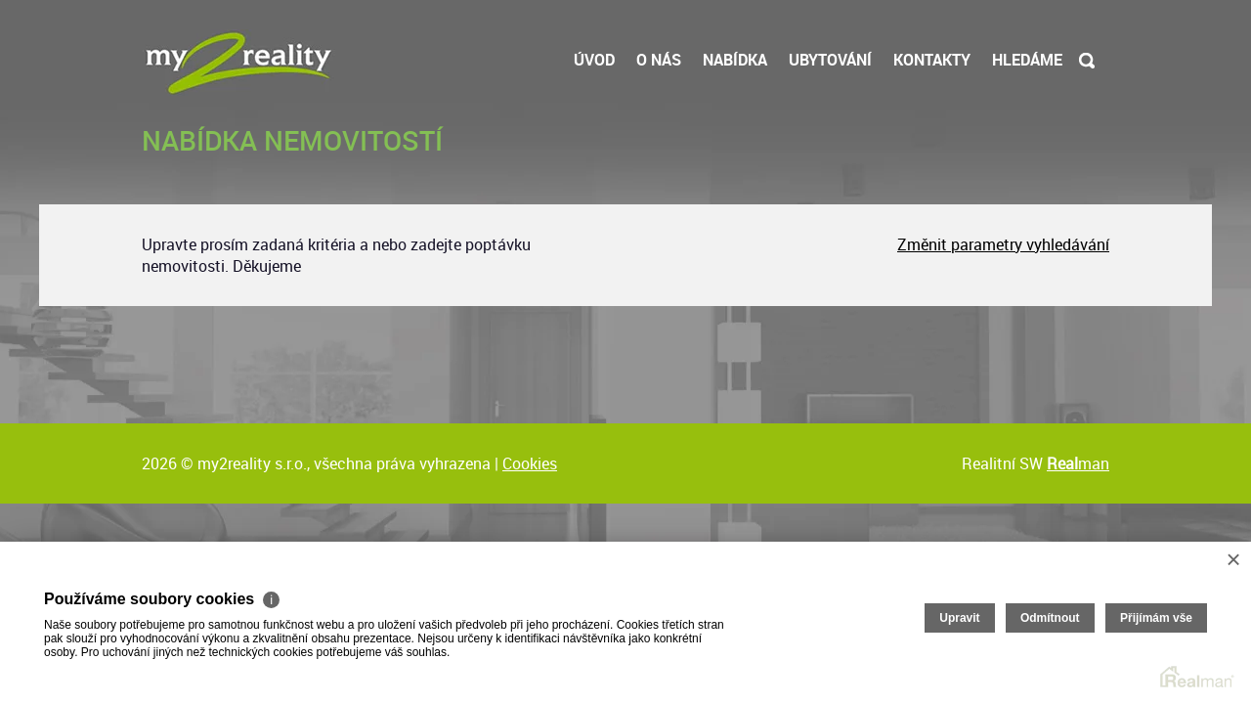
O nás (658, 59)
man (1078, 463)
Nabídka (735, 59)
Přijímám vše (1156, 618)
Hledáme (1027, 59)
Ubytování (830, 59)
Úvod (594, 59)
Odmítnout (1050, 618)
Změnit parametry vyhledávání (1003, 244)
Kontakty (932, 59)
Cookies (529, 463)
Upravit (959, 618)
